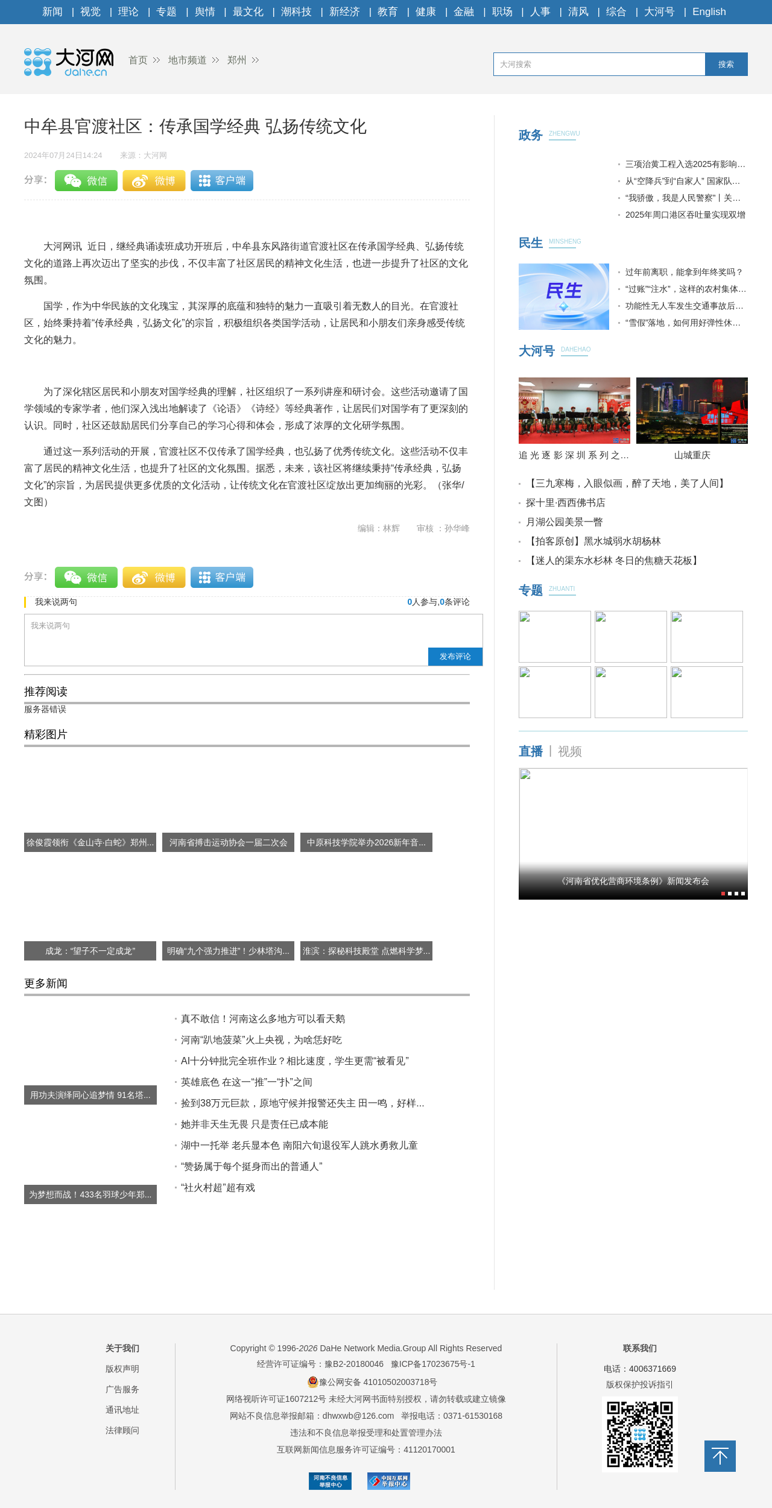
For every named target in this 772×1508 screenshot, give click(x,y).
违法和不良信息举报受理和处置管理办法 (366, 1432)
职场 (502, 11)
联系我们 (640, 1348)
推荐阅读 (46, 692)
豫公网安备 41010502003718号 (372, 1382)
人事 (540, 11)
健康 (426, 11)
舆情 (205, 11)
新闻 (52, 11)
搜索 (726, 64)
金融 (464, 11)
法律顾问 (122, 1430)
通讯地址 (122, 1410)
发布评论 (455, 656)
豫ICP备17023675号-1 (433, 1364)
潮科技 (296, 11)
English (709, 11)
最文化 (248, 11)
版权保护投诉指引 (640, 1384)
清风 (578, 11)
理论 (128, 11)
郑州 (237, 60)
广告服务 (122, 1389)
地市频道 (187, 60)
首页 (138, 60)
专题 (166, 11)
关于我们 (122, 1348)
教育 (388, 11)
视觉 (90, 11)
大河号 (659, 11)
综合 (616, 11)
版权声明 (122, 1369)
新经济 (344, 11)
